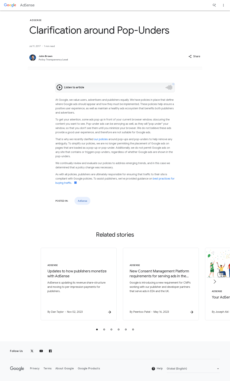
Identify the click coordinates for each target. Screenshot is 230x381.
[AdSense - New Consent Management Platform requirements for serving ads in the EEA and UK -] (158, 284)
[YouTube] (41, 351)
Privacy (35, 368)
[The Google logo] (17, 369)
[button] (194, 56)
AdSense (27, 5)
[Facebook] (50, 351)
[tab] (97, 329)
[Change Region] (193, 369)
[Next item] (214, 281)
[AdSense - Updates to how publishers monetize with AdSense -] (72, 284)
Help (157, 369)
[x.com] (32, 351)
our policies (101, 139)
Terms (47, 368)
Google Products (89, 368)
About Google (64, 368)
